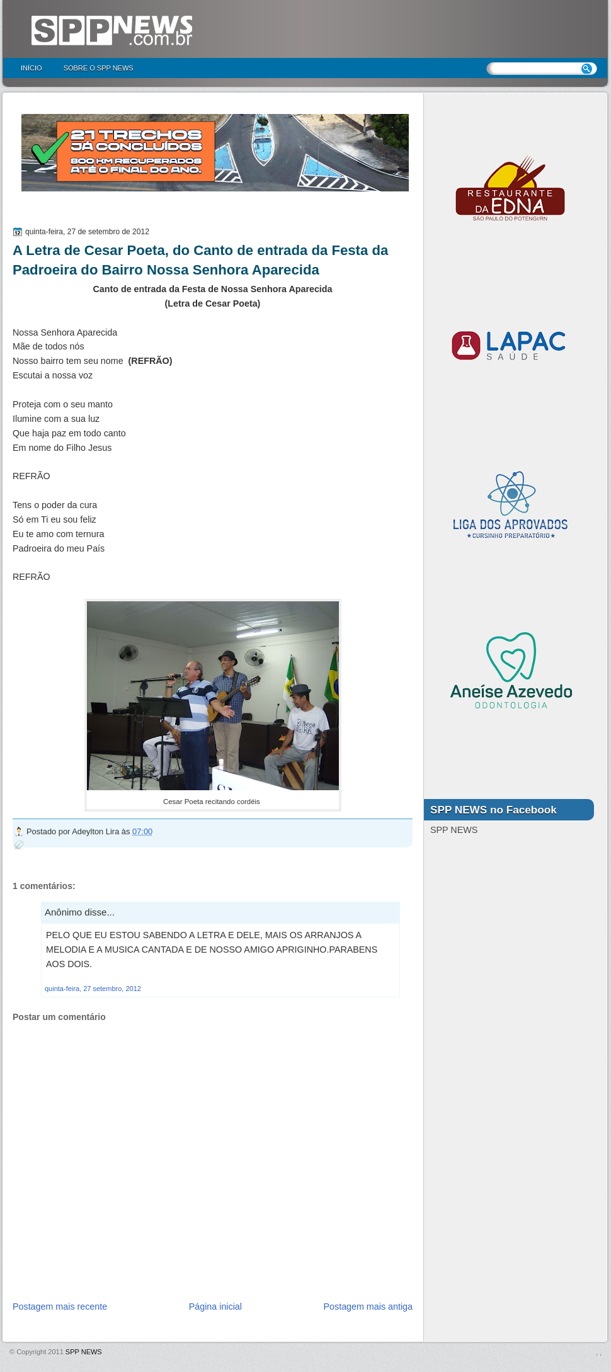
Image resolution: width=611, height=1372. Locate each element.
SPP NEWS (84, 1352)
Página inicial (215, 1306)
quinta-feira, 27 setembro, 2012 (93, 988)
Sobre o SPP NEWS (99, 68)
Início (31, 68)
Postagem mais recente (60, 1306)
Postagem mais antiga (368, 1306)
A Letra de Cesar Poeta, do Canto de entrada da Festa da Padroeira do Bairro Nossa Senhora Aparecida (200, 260)
